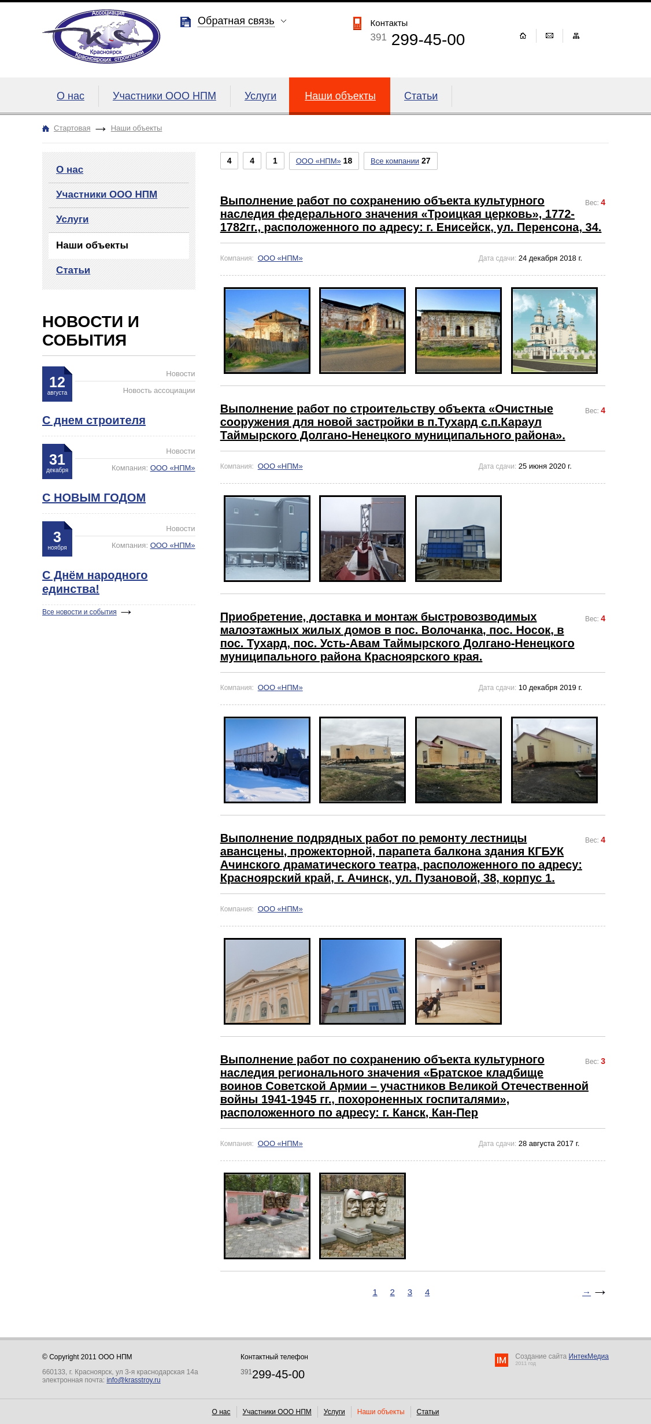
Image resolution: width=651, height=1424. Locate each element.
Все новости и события (79, 612)
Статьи (421, 96)
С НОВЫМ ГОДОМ (94, 497)
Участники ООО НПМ (164, 96)
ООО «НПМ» (172, 467)
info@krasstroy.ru (133, 1380)
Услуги (260, 96)
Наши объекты (340, 96)
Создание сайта (562, 1359)
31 (57, 462)
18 (324, 160)
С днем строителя (94, 420)
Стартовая (72, 128)
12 (57, 385)
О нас (70, 96)
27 (400, 160)
